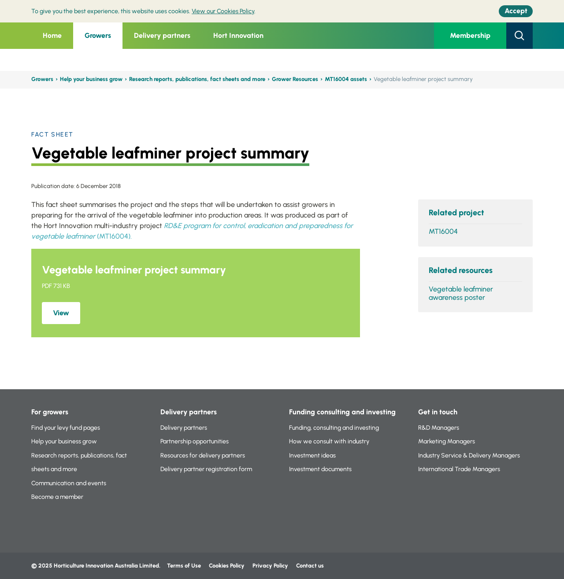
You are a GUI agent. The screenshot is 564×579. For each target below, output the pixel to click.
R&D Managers (438, 427)
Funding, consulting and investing (334, 427)
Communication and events (68, 483)
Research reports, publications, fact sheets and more (197, 79)
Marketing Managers (446, 441)
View (61, 313)
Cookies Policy (227, 565)
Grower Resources (295, 79)
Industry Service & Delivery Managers (469, 455)
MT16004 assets (346, 79)
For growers (49, 412)
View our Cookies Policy (223, 11)
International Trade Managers (459, 469)
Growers (98, 35)
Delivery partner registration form (206, 469)
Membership (470, 35)
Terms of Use (184, 565)
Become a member (57, 497)
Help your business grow (91, 79)
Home (52, 35)
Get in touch (437, 412)
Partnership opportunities (194, 441)
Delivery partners (162, 35)
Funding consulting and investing (342, 412)
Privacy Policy (270, 565)
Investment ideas (312, 455)
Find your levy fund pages (65, 427)
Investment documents (320, 469)
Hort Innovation (238, 35)
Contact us (310, 565)
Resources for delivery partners (202, 455)
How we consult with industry (329, 441)
